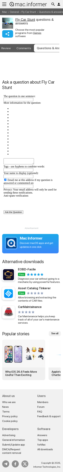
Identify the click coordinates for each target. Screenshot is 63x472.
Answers (42, 435)
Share (7, 34)
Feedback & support (49, 416)
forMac (41, 444)
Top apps (42, 439)
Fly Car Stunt (29, 11)
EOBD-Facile (27, 269)
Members (42, 402)
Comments (23, 48)
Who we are (9, 402)
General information (13, 439)
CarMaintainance (30, 307)
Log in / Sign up (59, 4)
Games (37, 33)
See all (54, 333)
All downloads (45, 449)
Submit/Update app (13, 444)
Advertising (8, 435)
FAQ (39, 411)
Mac (4, 11)
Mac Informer (31, 238)
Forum (41, 406)
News (5, 406)
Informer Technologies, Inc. (47, 466)
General (14, 11)
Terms (6, 411)
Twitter (24, 463)
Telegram (5, 463)
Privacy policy (10, 416)
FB (15, 463)
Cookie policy (10, 421)
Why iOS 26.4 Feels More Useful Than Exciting (21, 373)
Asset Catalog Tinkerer (34, 288)
